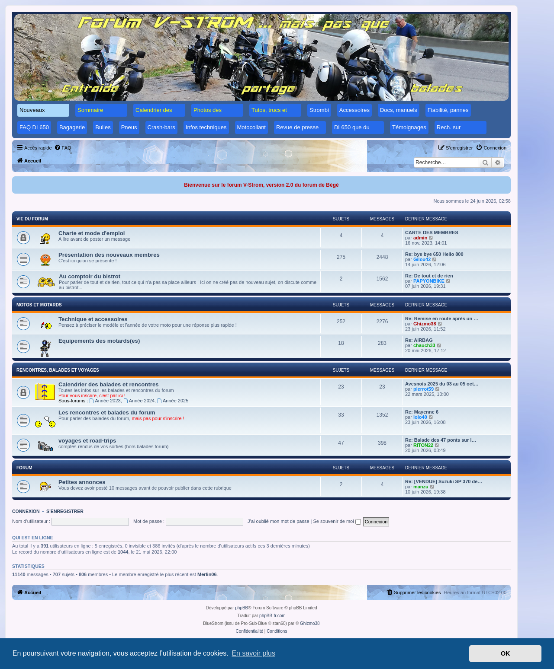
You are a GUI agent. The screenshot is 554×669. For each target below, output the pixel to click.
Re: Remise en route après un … (441, 318)
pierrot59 (423, 389)
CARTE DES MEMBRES (431, 232)
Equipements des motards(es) (99, 341)
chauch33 (424, 345)
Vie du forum (32, 219)
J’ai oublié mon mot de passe (278, 521)
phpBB (241, 607)
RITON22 (423, 445)
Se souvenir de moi (337, 521)
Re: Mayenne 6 (421, 411)
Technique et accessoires (93, 319)
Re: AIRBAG (419, 340)
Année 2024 (139, 400)
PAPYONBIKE (428, 281)
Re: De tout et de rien (429, 275)
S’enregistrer (65, 511)
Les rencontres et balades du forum (106, 412)
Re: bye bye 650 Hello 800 (434, 254)
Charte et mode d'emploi (91, 233)
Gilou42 (422, 259)
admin (420, 237)
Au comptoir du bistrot (89, 276)
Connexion (26, 511)
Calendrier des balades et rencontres (108, 384)
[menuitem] (62, 148)
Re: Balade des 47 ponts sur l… (440, 440)
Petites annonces (81, 482)
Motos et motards (39, 305)
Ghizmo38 (424, 323)
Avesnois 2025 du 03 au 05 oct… (442, 383)
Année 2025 (172, 400)
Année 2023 (105, 400)
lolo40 (420, 417)
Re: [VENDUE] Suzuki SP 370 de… (443, 481)
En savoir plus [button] (253, 653)
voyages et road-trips (87, 440)
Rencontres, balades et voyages (57, 370)
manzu (420, 486)
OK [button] (505, 653)
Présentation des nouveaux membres (109, 255)
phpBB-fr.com (272, 615)
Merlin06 (207, 574)
